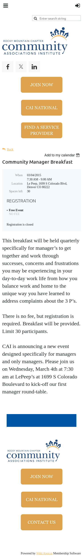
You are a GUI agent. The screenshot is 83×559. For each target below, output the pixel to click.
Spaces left (16, 191)
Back (10, 149)
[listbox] (62, 155)
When (19, 175)
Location (17, 183)
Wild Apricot (44, 553)
